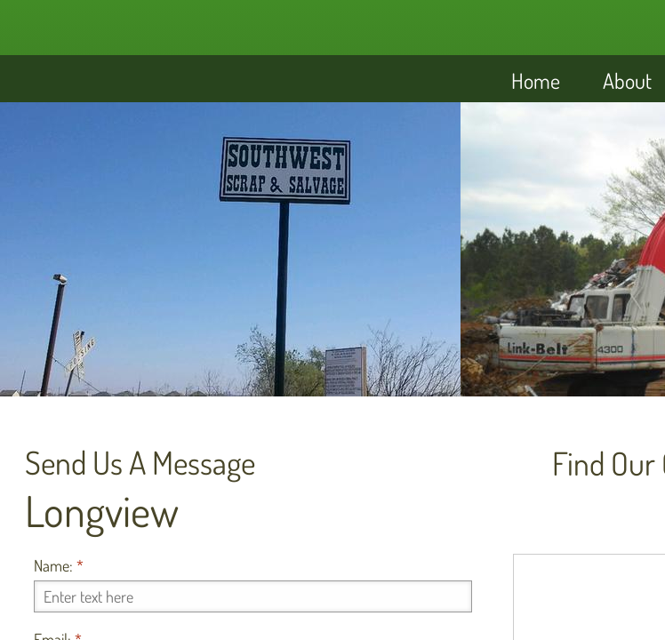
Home (535, 80)
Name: (59, 565)
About (627, 80)
